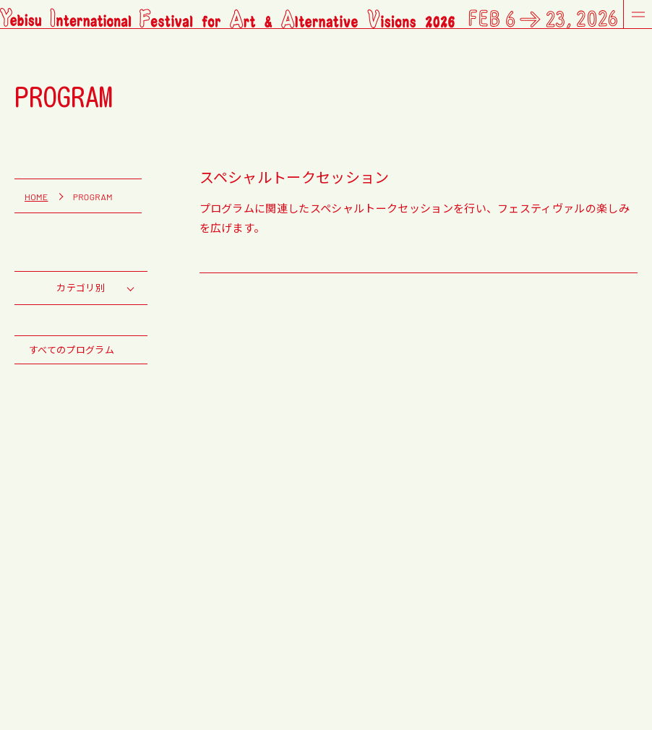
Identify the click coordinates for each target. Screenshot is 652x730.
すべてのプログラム (71, 349)
